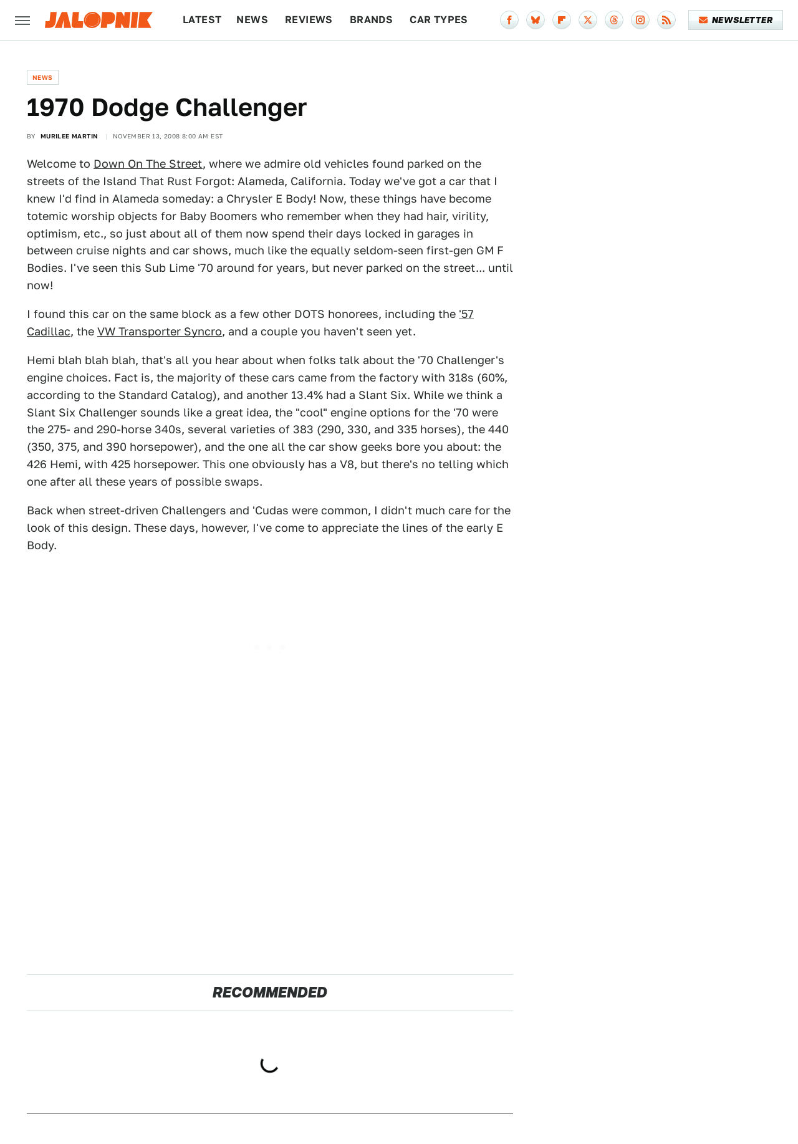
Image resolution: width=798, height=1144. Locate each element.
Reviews (309, 20)
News (252, 20)
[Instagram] (640, 20)
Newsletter (736, 20)
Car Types (439, 20)
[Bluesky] (535, 20)
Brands (371, 20)
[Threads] (614, 20)
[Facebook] (509, 20)
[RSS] (666, 20)
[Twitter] (588, 20)
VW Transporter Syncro (159, 331)
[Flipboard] (561, 20)
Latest (202, 20)
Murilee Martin (70, 136)
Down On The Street (148, 163)
